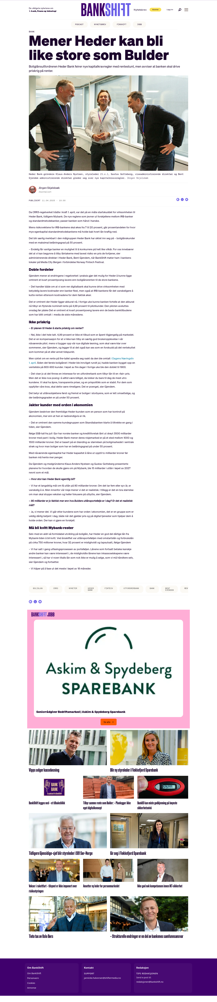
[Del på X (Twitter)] (180, 203)
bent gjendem (181, 592)
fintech (115, 591)
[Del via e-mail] (186, 203)
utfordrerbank (140, 591)
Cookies (31, 987)
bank (162, 591)
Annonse (31, 992)
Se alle (107, 726)
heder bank (96, 592)
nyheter (76, 591)
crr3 (58, 591)
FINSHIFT (122, 24)
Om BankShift (34, 978)
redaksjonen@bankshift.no (149, 986)
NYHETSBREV (99, 24)
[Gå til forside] (98, 9)
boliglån (38, 591)
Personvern (33, 982)
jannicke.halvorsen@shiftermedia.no (102, 982)
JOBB (142, 24)
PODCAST (77, 24)
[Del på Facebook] (174, 203)
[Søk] (179, 9)
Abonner (149, 9)
